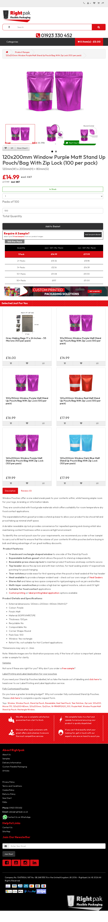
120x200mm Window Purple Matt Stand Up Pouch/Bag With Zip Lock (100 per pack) (43, 55)
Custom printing (17, 592)
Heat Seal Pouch (63, 703)
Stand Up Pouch (37, 703)
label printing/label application (44, 592)
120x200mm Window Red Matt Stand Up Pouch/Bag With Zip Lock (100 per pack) (80, 401)
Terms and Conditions (12, 786)
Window (11, 703)
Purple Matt (76, 706)
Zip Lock (88, 703)
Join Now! (9, 854)
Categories (12, 41)
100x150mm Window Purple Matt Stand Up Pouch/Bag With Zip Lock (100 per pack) (27, 401)
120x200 (97, 703)
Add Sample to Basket (93, 234)
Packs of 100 (10, 201)
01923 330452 (12, 808)
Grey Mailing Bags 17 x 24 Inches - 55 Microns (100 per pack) (26, 339)
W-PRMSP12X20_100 (60, 706)
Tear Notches (78, 703)
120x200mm (35, 706)
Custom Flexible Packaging (14, 766)
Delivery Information (11, 762)
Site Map (6, 831)
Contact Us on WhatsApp (19, 817)
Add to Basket (52, 226)
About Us (6, 754)
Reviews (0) (26, 491)
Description (10, 491)
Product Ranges (22, 52)
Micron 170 (7, 706)
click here (94, 679)
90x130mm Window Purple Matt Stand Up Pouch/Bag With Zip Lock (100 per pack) (80, 341)
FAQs (4, 802)
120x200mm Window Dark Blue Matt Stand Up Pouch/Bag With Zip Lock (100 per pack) (80, 460)
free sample (68, 668)
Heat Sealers (96, 577)
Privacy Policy (8, 782)
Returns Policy (8, 794)
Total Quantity (12, 216)
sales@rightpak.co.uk (15, 812)
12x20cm (46, 706)
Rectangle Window (26, 709)
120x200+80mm (20, 706)
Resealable (50, 703)
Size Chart (7, 798)
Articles (5, 770)
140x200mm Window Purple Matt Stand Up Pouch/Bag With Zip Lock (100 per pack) (24, 460)
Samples (6, 758)
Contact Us (7, 827)
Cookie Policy (8, 790)
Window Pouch (22, 703)
